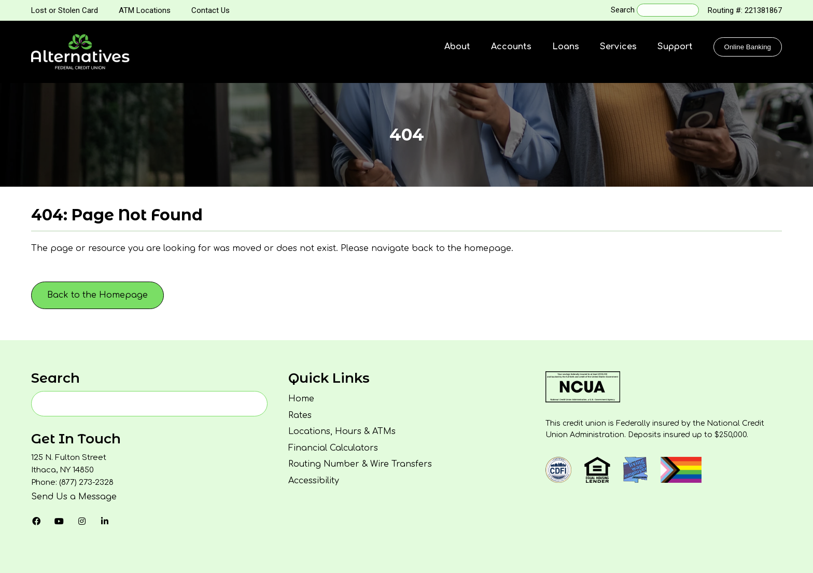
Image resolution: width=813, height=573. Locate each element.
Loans (565, 46)
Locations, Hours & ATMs (342, 431)
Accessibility (313, 480)
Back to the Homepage (97, 295)
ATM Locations (145, 10)
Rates (300, 415)
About (457, 46)
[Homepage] (80, 52)
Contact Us (210, 10)
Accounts (511, 46)
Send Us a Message (74, 496)
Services (618, 46)
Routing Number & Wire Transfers (360, 464)
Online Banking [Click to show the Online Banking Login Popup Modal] (747, 47)
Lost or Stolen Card (64, 10)
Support (675, 46)
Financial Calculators (333, 448)
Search (623, 10)
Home (301, 398)
